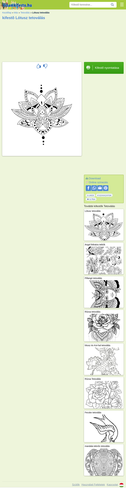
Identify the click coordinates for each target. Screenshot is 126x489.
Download (95, 178)
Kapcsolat (112, 484)
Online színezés (98, 182)
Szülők (76, 484)
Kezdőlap (6, 12)
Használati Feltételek (93, 484)
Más (16, 12)
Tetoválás (25, 12)
